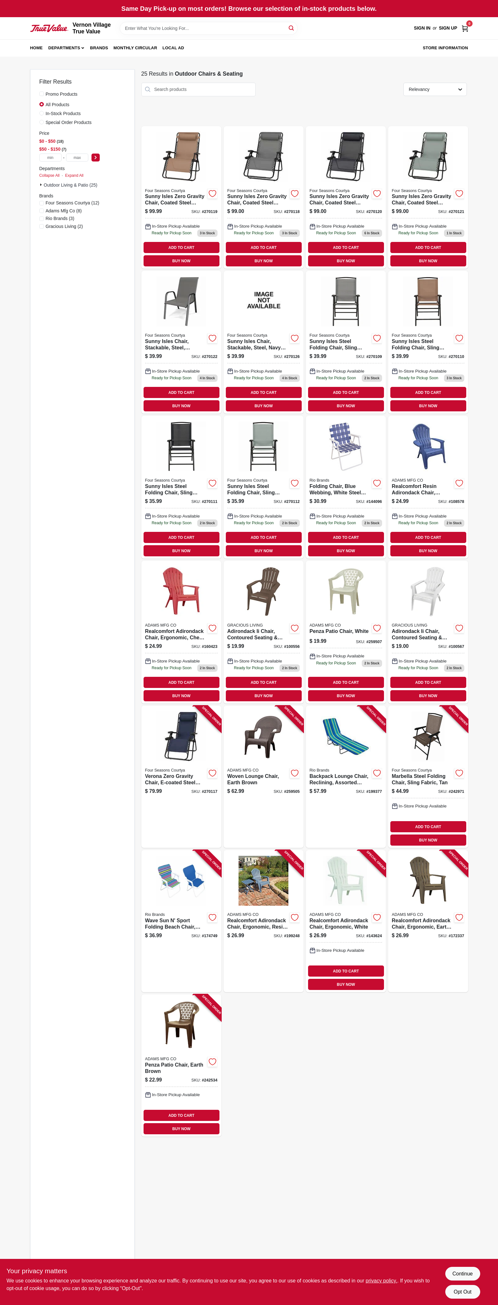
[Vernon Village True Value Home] (49, 28)
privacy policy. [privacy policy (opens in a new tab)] (381, 1280)
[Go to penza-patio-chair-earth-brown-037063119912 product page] (181, 1065)
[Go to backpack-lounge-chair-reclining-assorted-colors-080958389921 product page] (346, 777)
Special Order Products (69, 122)
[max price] (77, 157)
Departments (64, 47)
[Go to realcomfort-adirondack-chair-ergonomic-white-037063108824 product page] (346, 921)
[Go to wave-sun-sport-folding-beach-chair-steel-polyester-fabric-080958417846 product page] (181, 921)
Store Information (445, 47)
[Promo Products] (41, 94)
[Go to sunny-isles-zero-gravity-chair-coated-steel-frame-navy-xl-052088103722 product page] (346, 197)
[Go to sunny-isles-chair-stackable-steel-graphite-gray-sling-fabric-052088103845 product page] (181, 342)
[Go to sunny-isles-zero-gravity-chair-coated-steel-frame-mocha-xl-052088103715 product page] (181, 197)
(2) (64, 226)
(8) (64, 210)
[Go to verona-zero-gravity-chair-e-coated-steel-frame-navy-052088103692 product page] (181, 777)
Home (36, 47)
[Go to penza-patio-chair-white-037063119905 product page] (346, 632)
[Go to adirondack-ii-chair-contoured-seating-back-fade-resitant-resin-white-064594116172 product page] (428, 632)
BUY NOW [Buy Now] (181, 261)
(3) (60, 218)
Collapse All (49, 175)
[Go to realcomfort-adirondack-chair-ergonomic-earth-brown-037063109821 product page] (428, 921)
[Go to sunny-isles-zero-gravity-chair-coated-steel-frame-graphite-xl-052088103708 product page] (264, 197)
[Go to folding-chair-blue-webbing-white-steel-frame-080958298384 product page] (346, 487)
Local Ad (173, 47)
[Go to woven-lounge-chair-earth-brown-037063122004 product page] (264, 777)
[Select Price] (95, 157)
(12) (72, 202)
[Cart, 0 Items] (465, 28)
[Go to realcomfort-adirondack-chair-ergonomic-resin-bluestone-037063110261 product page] (264, 921)
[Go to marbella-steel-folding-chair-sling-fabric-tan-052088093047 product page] (428, 777)
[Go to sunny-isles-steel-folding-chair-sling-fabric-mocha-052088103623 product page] (428, 342)
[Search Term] (209, 28)
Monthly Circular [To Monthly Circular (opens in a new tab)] (135, 47)
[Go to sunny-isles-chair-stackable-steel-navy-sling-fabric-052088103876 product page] (264, 342)
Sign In (422, 28)
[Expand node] (41, 184)
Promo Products (61, 94)
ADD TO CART (181, 247)
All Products (58, 104)
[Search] (291, 28)
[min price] (50, 157)
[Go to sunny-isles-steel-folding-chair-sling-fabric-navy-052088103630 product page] (181, 487)
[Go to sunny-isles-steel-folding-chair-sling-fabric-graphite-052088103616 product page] (346, 342)
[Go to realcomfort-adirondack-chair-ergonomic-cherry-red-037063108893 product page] (181, 632)
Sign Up (448, 28)
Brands (99, 47)
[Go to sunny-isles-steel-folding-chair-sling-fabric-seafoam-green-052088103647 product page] (264, 487)
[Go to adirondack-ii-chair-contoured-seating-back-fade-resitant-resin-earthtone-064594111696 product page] (264, 632)
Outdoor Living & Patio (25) (71, 185)
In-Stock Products (63, 113)
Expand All (74, 175)
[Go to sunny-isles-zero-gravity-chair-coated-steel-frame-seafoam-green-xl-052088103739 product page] (428, 197)
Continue (462, 1273)
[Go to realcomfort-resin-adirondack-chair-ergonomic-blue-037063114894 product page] (428, 487)
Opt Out (462, 1292)
